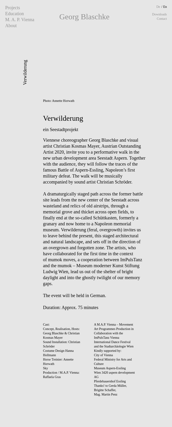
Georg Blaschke (84, 16)
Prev (48, 64)
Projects (12, 7)
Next (124, 64)
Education (14, 13)
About (11, 25)
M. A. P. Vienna (19, 19)
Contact (162, 18)
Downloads (159, 14)
